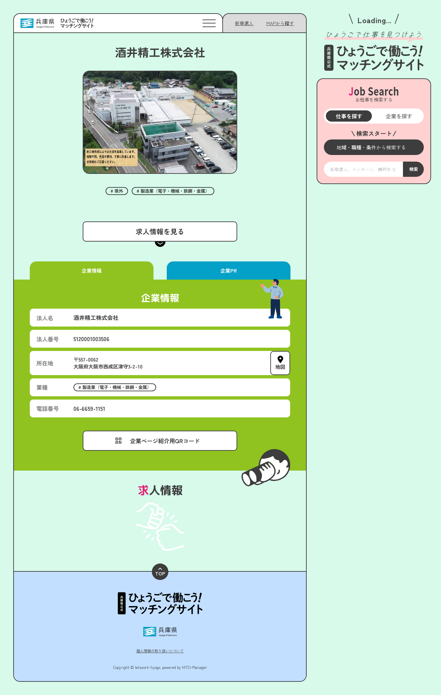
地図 (280, 366)
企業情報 (92, 270)
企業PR (228, 270)
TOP (160, 572)
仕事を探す (348, 116)
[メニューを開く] (374, 147)
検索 (413, 169)
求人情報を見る (160, 231)
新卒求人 (244, 23)
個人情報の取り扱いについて (160, 650)
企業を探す (398, 116)
